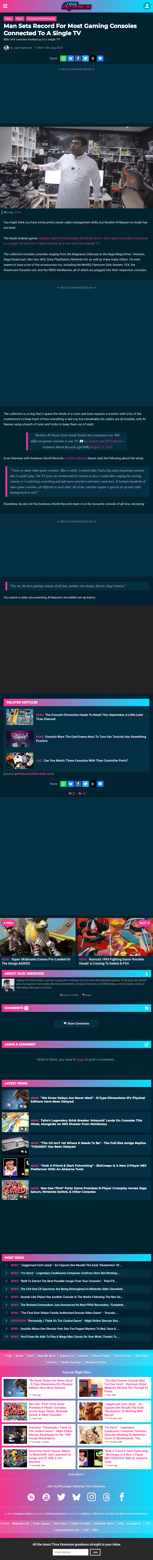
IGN (120, 1523)
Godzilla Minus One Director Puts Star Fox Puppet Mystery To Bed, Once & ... (65, 1328)
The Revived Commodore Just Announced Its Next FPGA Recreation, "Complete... (68, 1305)
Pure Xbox (60, 1523)
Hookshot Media (23, 1513)
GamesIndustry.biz (67, 1530)
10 (23, 1197)
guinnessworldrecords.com (34, 773)
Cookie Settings (71, 1362)
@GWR (17, 212)
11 (84, 794)
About (19, 1356)
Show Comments (76, 1023)
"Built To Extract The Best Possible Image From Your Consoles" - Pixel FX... (64, 1281)
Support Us (67, 1356)
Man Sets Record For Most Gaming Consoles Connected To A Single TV (70, 29)
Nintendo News (104, 1523)
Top (8, 1356)
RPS (95, 1530)
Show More (76, 1474)
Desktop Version (95, 1362)
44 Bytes (85, 1513)
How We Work (47, 1356)
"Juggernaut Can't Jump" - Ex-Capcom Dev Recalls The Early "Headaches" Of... (66, 1265)
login (80, 1059)
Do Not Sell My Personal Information (127, 1513)
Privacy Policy (101, 1356)
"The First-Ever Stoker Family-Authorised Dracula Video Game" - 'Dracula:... (64, 1313)
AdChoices (98, 1513)
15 (23, 1107)
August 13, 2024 (101, 447)
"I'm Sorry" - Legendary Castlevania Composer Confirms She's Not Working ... (66, 1273)
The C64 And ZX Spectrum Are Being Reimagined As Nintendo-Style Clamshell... (68, 1289)
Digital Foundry (81, 1523)
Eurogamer (134, 1523)
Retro (20, 18)
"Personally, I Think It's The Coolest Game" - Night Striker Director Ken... (66, 1321)
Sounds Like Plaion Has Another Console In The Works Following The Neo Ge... (67, 1297)
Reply (86, 995)
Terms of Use (122, 1356)
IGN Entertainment (56, 1513)
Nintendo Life (21, 1523)
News (8, 18)
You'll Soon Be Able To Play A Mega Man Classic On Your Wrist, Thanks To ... (65, 1336)
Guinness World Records (41, 18)
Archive (52, 1362)
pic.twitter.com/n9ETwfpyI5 (102, 441)
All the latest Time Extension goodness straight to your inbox (76, 1544)
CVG (86, 1530)
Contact (83, 1356)
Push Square (41, 1523)
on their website (75, 458)
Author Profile (69, 995)
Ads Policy (142, 1356)
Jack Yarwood (23, 47)
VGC (148, 1523)
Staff (30, 1356)
